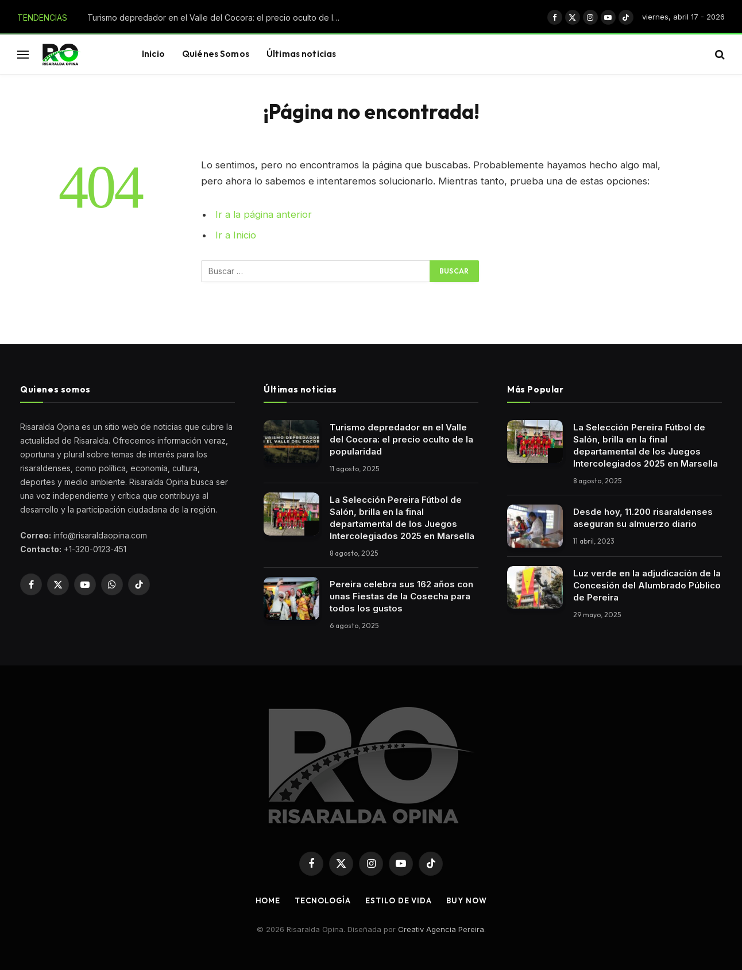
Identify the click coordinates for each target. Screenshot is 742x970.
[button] (23, 54)
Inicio (153, 53)
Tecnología (323, 900)
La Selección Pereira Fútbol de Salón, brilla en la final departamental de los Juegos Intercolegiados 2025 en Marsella (402, 517)
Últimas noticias (301, 53)
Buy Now (466, 900)
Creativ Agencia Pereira (441, 929)
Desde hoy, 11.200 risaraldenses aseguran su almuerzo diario (643, 517)
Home (268, 900)
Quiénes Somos (215, 53)
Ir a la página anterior (263, 214)
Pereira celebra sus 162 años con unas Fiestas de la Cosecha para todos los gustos (401, 596)
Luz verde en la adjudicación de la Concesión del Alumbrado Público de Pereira (647, 585)
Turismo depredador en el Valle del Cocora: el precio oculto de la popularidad (216, 17)
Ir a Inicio (235, 235)
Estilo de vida (398, 900)
